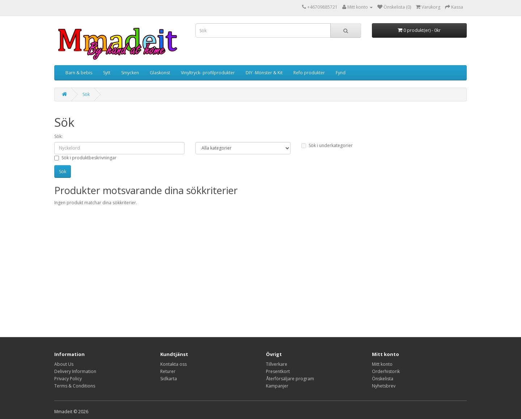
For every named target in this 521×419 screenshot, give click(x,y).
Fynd (341, 73)
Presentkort (278, 371)
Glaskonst (160, 73)
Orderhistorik (386, 371)
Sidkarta (168, 379)
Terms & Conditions (74, 386)
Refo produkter (309, 73)
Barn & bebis (78, 73)
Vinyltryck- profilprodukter (208, 73)
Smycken (130, 73)
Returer (167, 371)
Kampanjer (277, 386)
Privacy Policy (68, 379)
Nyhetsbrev (383, 386)
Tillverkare (276, 364)
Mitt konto (382, 364)
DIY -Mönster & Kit (264, 73)
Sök (86, 94)
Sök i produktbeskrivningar (85, 158)
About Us (63, 364)
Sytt (106, 73)
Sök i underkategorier (327, 145)
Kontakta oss (173, 364)
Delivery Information (75, 371)
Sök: (58, 136)
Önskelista (382, 379)
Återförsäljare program (290, 379)
